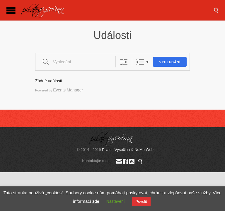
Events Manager (68, 90)
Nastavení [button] (115, 201)
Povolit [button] (141, 201)
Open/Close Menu (11, 10)
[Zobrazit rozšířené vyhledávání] (123, 62)
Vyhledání (169, 62)
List (140, 62)
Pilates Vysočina (116, 149)
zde (95, 201)
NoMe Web (144, 149)
